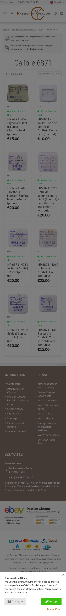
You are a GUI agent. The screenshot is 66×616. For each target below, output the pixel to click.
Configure (15, 601)
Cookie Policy (54, 608)
